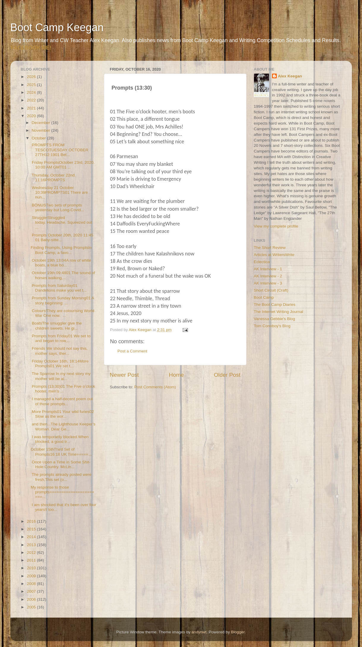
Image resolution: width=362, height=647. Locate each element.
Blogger (238, 632)
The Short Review (270, 247)
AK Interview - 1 (268, 269)
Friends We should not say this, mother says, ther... (59, 350)
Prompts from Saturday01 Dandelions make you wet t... (58, 287)
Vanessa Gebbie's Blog (274, 319)
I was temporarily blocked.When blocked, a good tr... (59, 439)
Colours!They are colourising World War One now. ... (62, 313)
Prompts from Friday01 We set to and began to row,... (61, 338)
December (41, 122)
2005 (32, 607)
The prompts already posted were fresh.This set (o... (61, 476)
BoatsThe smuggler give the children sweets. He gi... (56, 325)
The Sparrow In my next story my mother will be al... (61, 376)
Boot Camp (264, 297)
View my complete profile (276, 226)
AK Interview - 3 (268, 283)
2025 (32, 84)
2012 (32, 552)
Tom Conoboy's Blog (272, 326)
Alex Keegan (290, 76)
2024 (32, 92)
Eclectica (262, 262)
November (41, 130)
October (39, 138)
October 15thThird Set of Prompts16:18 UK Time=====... (61, 451)
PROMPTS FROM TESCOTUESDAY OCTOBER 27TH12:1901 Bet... (59, 150)
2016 (32, 521)
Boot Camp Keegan (57, 27)
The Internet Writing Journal (278, 311)
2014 (32, 537)
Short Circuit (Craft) (271, 290)
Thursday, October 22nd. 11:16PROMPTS (53, 177)
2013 (32, 545)
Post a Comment (133, 351)
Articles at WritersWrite (274, 254)
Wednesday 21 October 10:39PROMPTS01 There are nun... (59, 192)
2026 (32, 76)
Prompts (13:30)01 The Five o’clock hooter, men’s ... (63, 388)
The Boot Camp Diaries (274, 304)
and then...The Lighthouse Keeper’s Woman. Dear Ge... (63, 426)
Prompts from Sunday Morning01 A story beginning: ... (62, 300)
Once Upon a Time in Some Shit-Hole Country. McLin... (60, 464)
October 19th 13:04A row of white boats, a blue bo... (61, 262)
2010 (32, 568)
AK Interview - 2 (268, 276)
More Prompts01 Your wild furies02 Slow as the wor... (62, 414)
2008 (32, 583)
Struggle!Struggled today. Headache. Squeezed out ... (61, 222)
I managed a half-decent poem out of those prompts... (62, 401)
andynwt (199, 632)
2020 (32, 116)
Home (176, 375)
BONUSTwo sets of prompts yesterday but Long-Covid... (57, 207)
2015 (32, 529)
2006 (32, 599)
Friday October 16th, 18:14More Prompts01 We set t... (59, 363)
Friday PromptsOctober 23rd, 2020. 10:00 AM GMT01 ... (62, 164)
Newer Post (124, 375)
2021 (32, 108)
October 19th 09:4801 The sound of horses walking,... (63, 275)
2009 (32, 576)
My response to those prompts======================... (62, 492)
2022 (32, 100)
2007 (32, 591)
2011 (32, 560)
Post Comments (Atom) (155, 387)
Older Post (227, 375)
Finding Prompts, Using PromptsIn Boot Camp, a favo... (61, 250)
